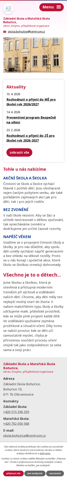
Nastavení (55, 473)
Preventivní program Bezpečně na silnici (31, 119)
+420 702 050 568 (16, 423)
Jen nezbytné (35, 473)
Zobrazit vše (19, 152)
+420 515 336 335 (16, 412)
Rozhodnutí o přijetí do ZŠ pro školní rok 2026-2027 (30, 138)
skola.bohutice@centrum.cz (24, 435)
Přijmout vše (13, 473)
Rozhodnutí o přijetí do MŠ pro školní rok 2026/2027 (31, 101)
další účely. (45, 453)
